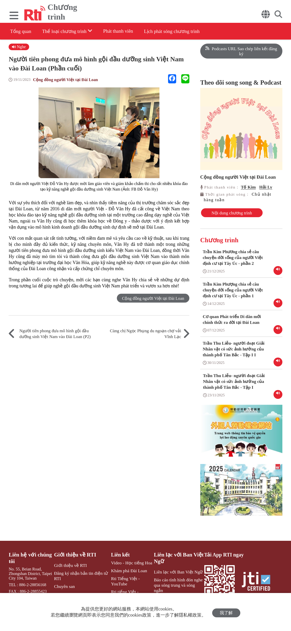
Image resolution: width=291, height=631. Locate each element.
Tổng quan (21, 31)
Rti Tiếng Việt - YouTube (130, 581)
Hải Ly (265, 187)
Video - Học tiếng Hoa (128, 567)
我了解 (226, 612)
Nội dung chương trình (222, 215)
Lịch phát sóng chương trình (183, 31)
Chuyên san (64, 588)
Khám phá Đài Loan (125, 574)
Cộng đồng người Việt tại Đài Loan (67, 80)
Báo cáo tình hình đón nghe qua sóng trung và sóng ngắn (178, 584)
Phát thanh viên (125, 31)
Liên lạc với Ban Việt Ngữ (176, 562)
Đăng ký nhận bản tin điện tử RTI (79, 578)
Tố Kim (248, 187)
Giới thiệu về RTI (75, 559)
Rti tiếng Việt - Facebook (130, 589)
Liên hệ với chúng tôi (29, 562)
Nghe (19, 46)
